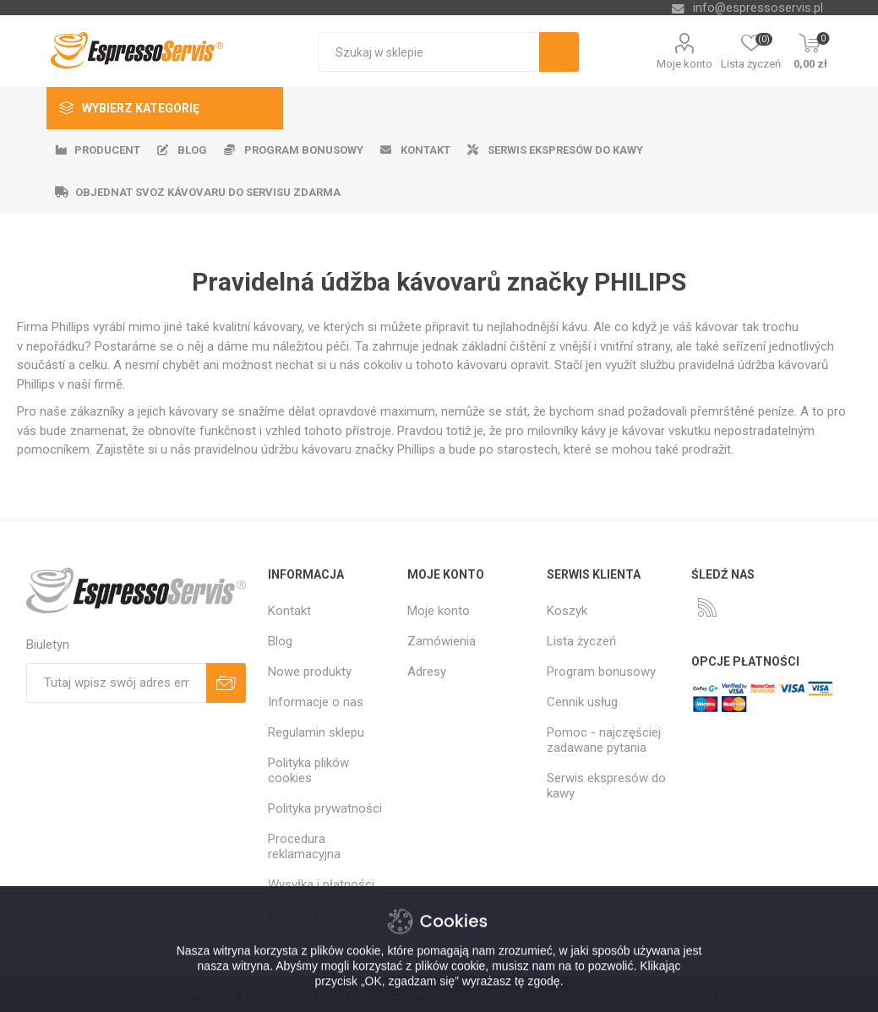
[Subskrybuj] (116, 683)
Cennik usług (582, 702)
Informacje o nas (315, 702)
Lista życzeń (581, 641)
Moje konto (684, 63)
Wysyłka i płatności (321, 884)
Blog (280, 641)
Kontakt (289, 610)
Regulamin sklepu (316, 732)
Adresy (426, 671)
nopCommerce (197, 994)
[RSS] (707, 607)
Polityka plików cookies (308, 770)
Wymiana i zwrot (314, 914)
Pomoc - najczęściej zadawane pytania (604, 740)
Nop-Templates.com (371, 994)
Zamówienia (441, 641)
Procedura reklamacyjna (304, 846)
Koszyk (567, 610)
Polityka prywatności (325, 808)
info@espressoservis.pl (758, 7)
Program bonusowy (601, 671)
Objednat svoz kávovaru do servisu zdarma (208, 192)
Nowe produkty (310, 671)
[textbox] (428, 52)
